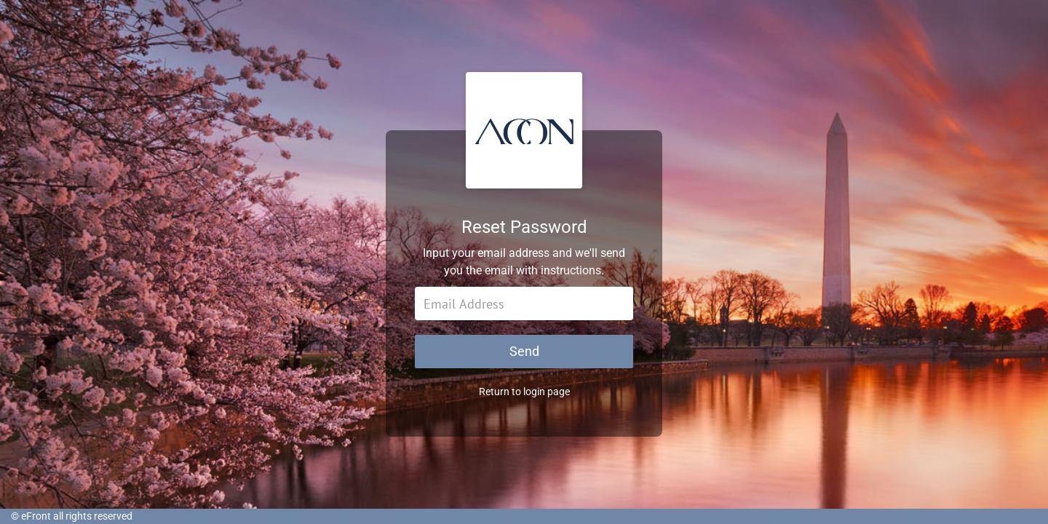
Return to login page (524, 391)
